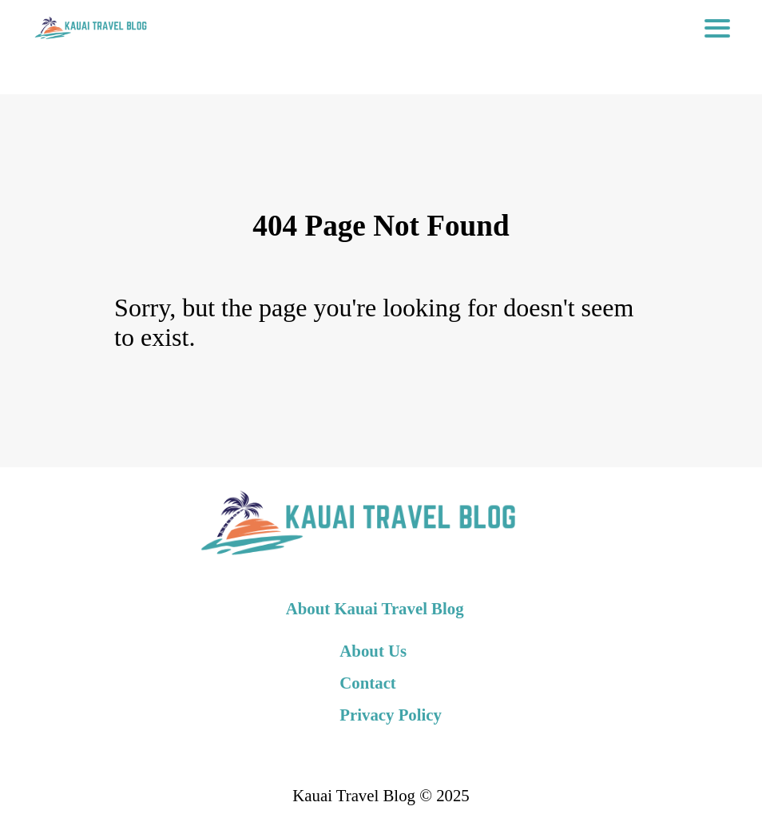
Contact (367, 682)
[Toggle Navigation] (717, 28)
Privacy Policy (390, 714)
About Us (373, 650)
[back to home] (89, 28)
